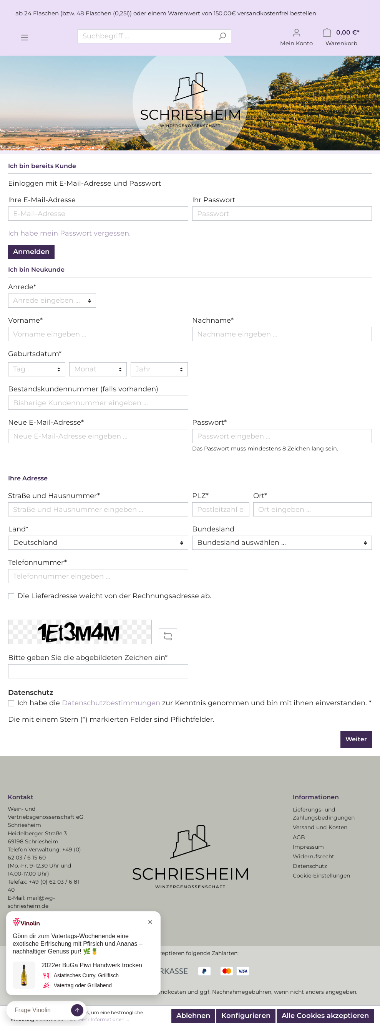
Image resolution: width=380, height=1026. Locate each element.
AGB (299, 837)
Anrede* (22, 287)
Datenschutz (310, 866)
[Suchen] (222, 36)
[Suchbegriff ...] (146, 36)
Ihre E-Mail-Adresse (42, 200)
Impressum (308, 846)
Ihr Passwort (213, 200)
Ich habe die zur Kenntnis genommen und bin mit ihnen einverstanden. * (194, 703)
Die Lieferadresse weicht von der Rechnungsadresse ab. (114, 596)
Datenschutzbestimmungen (111, 703)
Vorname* (25, 320)
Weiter (356, 739)
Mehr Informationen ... (103, 1019)
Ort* (260, 496)
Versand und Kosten (320, 827)
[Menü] (24, 37)
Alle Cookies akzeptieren (325, 1015)
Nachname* (213, 320)
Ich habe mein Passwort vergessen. (69, 233)
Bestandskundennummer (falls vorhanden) (83, 389)
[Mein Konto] (296, 36)
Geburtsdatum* (34, 354)
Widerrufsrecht (313, 856)
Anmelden (31, 251)
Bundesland (213, 529)
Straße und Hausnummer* (54, 496)
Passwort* (209, 422)
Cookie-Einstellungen (321, 875)
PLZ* (200, 496)
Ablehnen (193, 1015)
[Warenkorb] (341, 36)
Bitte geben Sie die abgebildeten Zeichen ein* (88, 657)
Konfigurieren (245, 1015)
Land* (18, 529)
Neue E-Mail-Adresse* (46, 422)
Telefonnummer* (37, 562)
